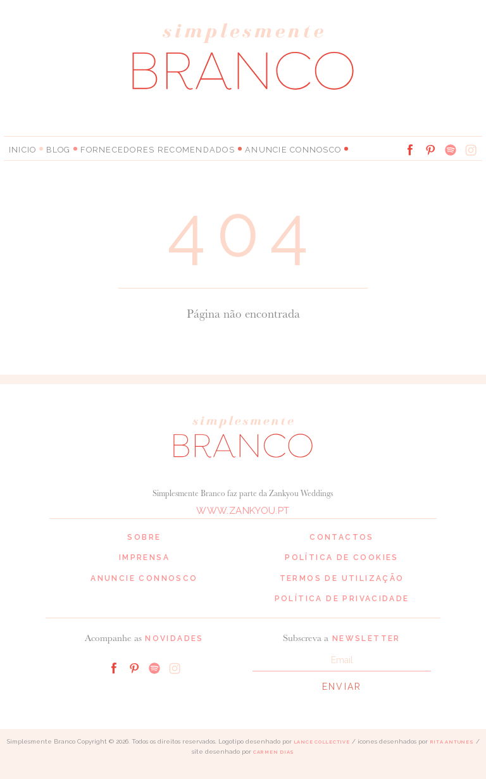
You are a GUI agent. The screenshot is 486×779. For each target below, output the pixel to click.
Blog (58, 149)
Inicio (22, 149)
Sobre (144, 536)
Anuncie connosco (274, 149)
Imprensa (144, 557)
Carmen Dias (273, 752)
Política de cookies (342, 557)
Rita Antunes (452, 742)
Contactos (341, 536)
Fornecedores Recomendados (149, 149)
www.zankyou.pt (242, 510)
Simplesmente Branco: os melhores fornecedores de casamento (243, 56)
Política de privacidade (342, 598)
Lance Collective (322, 742)
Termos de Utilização (342, 577)
